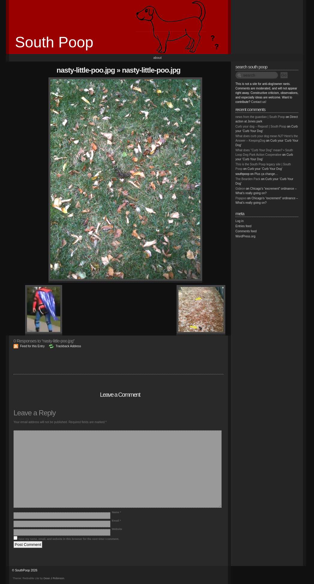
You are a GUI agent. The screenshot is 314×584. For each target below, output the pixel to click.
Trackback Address (68, 346)
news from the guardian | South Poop (260, 117)
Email (116, 520)
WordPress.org (245, 236)
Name (116, 512)
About (157, 57)
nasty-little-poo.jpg (86, 70)
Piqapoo (241, 198)
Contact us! (258, 102)
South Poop (54, 42)
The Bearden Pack (247, 179)
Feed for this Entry (32, 346)
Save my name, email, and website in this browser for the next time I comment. (68, 538)
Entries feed (243, 226)
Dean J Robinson (53, 578)
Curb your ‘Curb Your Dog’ (265, 168)
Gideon (240, 188)
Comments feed (246, 231)
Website (117, 529)
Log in (239, 221)
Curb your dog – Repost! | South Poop (260, 126)
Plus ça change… (266, 174)
